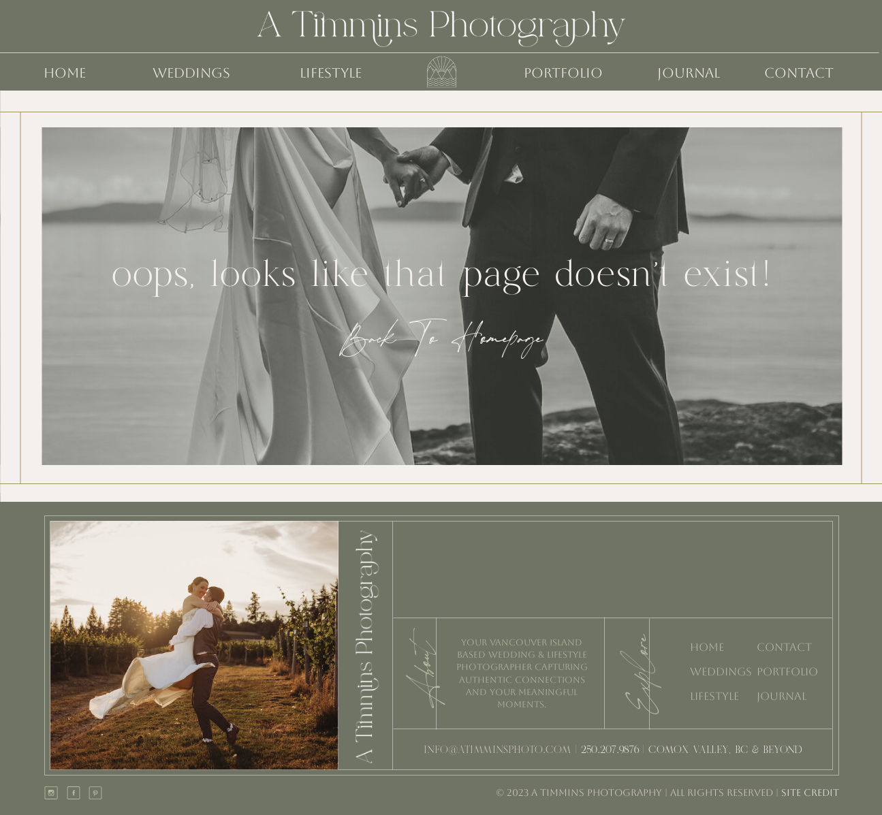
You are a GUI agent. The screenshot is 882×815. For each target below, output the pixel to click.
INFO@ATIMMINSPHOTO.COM (497, 750)
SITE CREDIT (808, 792)
